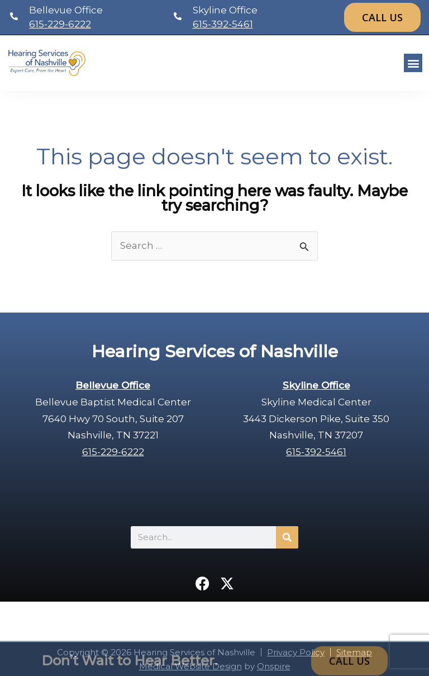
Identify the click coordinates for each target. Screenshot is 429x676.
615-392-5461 (223, 24)
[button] (413, 63)
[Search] (287, 537)
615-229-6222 (60, 24)
